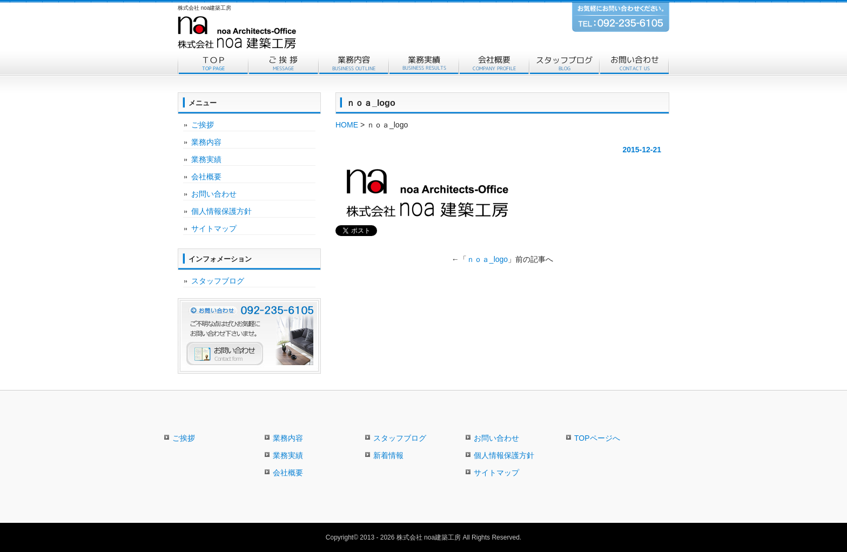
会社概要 (494, 63)
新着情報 (388, 455)
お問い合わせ (634, 63)
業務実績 (423, 63)
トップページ (213, 63)
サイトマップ (214, 228)
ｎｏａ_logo (487, 259)
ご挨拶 (283, 63)
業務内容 (353, 63)
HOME (346, 124)
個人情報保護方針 (221, 211)
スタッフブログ (564, 63)
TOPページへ (597, 438)
